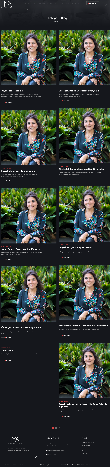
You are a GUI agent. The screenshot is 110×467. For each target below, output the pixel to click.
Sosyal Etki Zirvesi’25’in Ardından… (19, 171)
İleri (60, 428)
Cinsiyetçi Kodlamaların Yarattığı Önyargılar (81, 169)
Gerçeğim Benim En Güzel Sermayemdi (79, 91)
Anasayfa (55, 22)
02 (56, 428)
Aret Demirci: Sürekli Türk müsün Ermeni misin (83, 325)
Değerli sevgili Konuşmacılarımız (75, 247)
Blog (61, 22)
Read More (8, 102)
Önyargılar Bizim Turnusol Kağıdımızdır (21, 327)
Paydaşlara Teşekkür (12, 91)
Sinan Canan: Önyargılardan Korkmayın (21, 249)
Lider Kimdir (7, 350)
